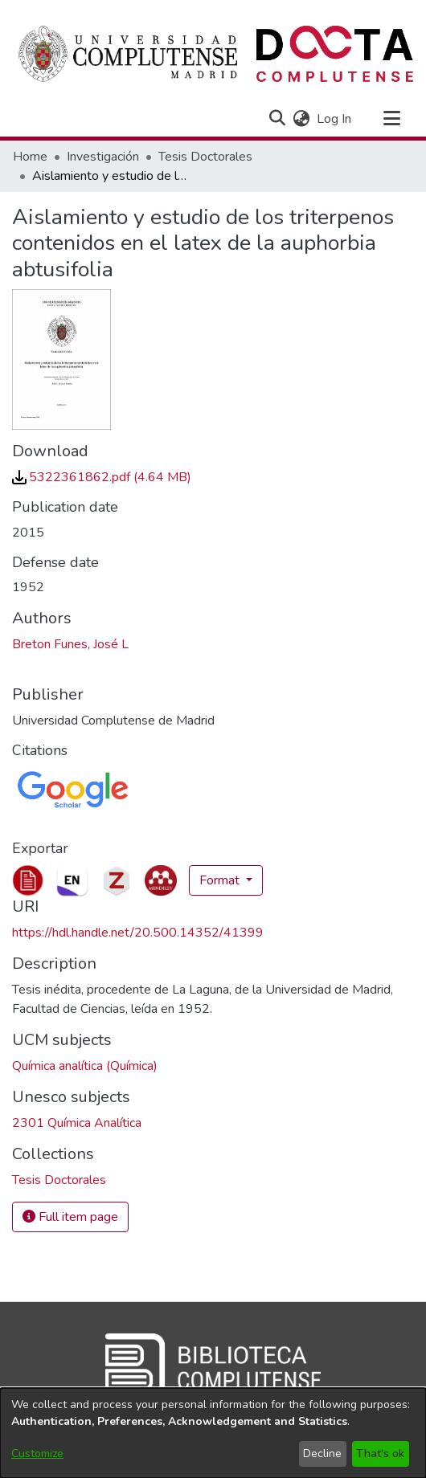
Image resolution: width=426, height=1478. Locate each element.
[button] (277, 119)
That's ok (380, 1453)
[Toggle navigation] (391, 119)
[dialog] (213, 1433)
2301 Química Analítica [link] (76, 1123)
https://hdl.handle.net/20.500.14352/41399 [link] (138, 932)
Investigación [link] (103, 156)
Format (221, 880)
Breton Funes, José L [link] (70, 644)
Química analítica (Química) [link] (85, 1066)
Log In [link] (335, 119)
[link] (101, 477)
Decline (322, 1453)
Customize (37, 1453)
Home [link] (30, 156)
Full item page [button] (70, 1217)
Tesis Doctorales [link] (205, 156)
